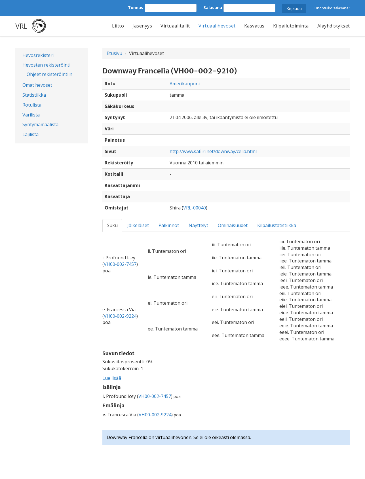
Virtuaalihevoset (217, 26)
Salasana (212, 7)
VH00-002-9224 (120, 316)
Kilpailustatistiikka (276, 225)
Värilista (31, 115)
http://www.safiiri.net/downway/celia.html (213, 151)
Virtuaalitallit (175, 26)
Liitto (118, 26)
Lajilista (30, 134)
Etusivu (114, 53)
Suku (112, 225)
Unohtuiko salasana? (332, 7)
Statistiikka (34, 95)
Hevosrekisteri (38, 55)
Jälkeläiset (138, 225)
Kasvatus (254, 26)
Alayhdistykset (333, 26)
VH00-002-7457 (120, 264)
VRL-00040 (194, 208)
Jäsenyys (142, 26)
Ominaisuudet (233, 225)
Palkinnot (169, 225)
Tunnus (135, 7)
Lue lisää (111, 378)
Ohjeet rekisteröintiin (49, 74)
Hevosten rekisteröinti (46, 65)
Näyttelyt (198, 225)
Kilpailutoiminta (291, 26)
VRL (21, 26)
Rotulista (31, 105)
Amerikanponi (185, 83)
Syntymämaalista (40, 124)
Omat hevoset (37, 85)
